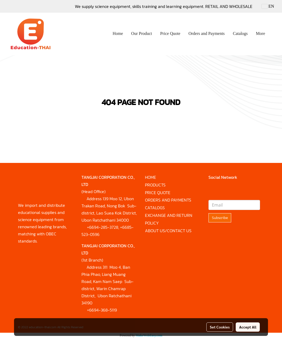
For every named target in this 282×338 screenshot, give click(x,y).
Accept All (247, 327)
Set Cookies (220, 327)
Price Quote (170, 33)
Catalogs (240, 33)
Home (118, 33)
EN (268, 6)
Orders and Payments (206, 33)
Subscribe (220, 218)
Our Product (141, 33)
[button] (274, 34)
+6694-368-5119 (102, 310)
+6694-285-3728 (102, 227)
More (260, 33)
